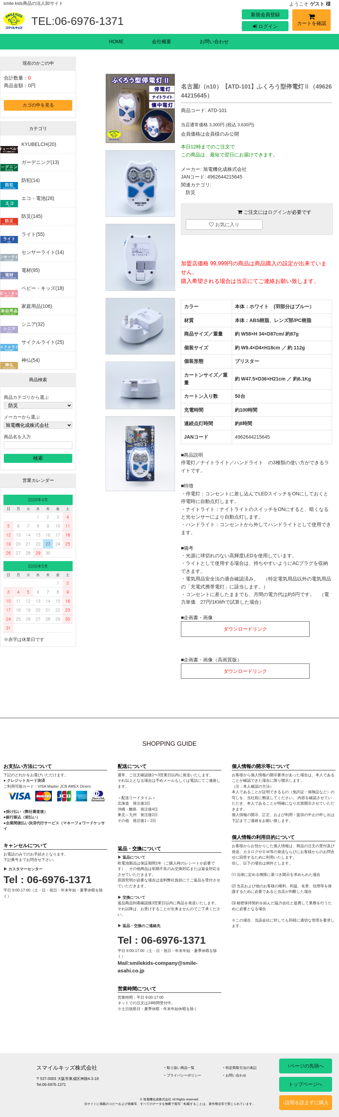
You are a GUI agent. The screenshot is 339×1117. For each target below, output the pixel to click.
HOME (116, 41)
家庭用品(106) (36, 306)
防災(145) (32, 216)
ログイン (265, 26)
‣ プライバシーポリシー (182, 1075)
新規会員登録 (265, 14)
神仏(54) (30, 360)
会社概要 (161, 41)
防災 (190, 192)
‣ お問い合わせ (234, 1075)
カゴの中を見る (38, 105)
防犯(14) (30, 180)
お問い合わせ (214, 41)
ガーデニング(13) (40, 162)
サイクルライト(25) (42, 342)
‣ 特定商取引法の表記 (240, 1068)
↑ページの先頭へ (305, 1066)
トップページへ (305, 1084)
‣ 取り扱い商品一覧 (179, 1068)
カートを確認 (311, 21)
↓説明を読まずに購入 (306, 1102)
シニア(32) (33, 324)
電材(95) (30, 270)
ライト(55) (33, 234)
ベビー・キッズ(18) (42, 288)
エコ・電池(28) (37, 198)
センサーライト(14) (42, 252)
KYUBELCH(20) (38, 144)
